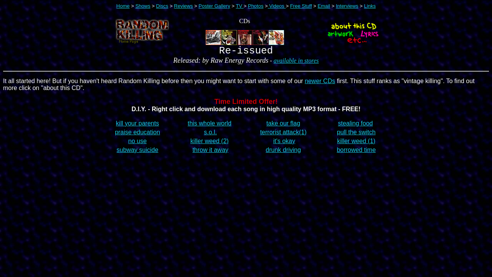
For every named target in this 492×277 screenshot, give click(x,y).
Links (370, 6)
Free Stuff (301, 6)
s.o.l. (210, 134)
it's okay (284, 143)
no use (137, 143)
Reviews (183, 6)
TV (240, 6)
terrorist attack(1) (283, 134)
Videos (277, 6)
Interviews (347, 6)
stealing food (355, 125)
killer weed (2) (209, 143)
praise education (137, 134)
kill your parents (137, 125)
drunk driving (283, 152)
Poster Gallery (214, 6)
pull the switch (356, 134)
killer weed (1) (356, 143)
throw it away (210, 152)
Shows (142, 6)
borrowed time (356, 152)
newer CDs (320, 83)
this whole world (209, 125)
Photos (255, 6)
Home (123, 6)
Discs (162, 6)
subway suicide (137, 152)
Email (323, 6)
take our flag (283, 125)
